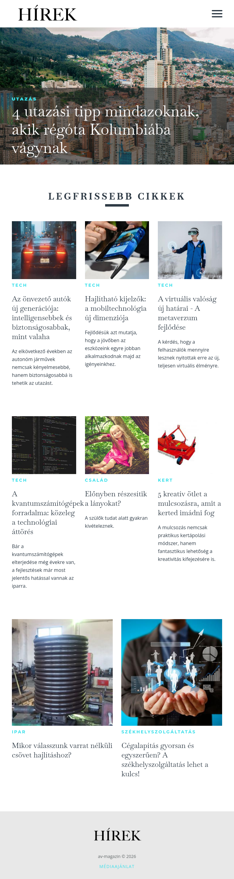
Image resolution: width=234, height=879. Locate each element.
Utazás (24, 99)
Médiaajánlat (117, 866)
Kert (165, 480)
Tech (19, 285)
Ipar (19, 732)
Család (96, 480)
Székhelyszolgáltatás (158, 732)
